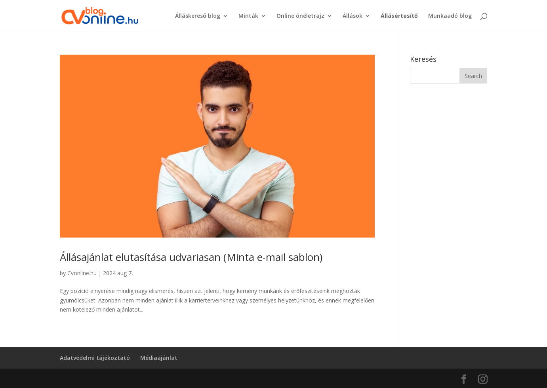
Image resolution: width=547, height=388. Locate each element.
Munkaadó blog (450, 16)
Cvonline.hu (82, 273)
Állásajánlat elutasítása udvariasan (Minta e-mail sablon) (191, 257)
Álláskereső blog (197, 16)
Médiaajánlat (158, 357)
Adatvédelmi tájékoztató (95, 357)
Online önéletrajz (300, 16)
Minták (248, 16)
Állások (352, 16)
